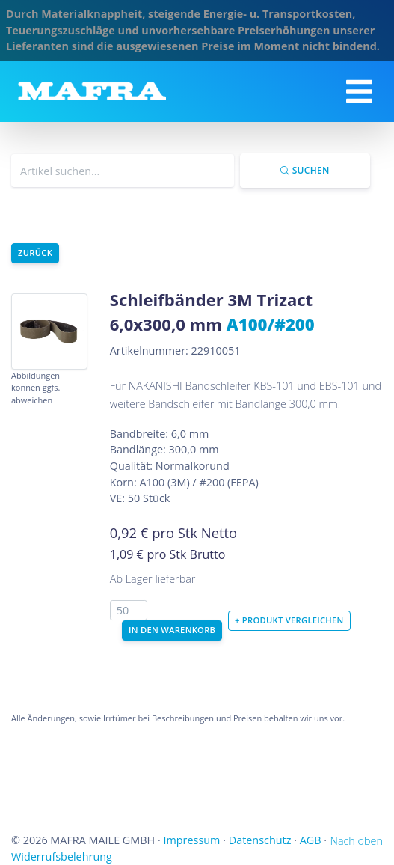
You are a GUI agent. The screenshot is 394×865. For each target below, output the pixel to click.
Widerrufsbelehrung (61, 856)
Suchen (304, 170)
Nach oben (356, 841)
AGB (310, 840)
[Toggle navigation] (359, 91)
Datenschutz (260, 840)
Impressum (191, 840)
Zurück (35, 252)
